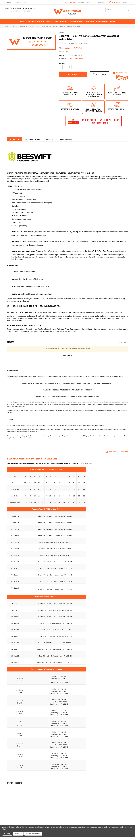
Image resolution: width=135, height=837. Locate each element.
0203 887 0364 (69, 2)
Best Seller (35, 22)
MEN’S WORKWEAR (47, 22)
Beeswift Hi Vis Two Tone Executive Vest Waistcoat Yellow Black (61, 26)
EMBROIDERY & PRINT (77, 22)
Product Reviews (66, 139)
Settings (7, 833)
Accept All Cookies (33, 833)
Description (14, 139)
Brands (112, 22)
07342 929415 (38, 45)
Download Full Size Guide (117, 452)
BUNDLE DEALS (25, 22)
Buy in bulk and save (76, 58)
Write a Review (83, 43)
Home (7, 26)
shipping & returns (33, 139)
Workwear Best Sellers (26, 26)
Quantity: (62, 63)
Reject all (18, 833)
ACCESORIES (90, 22)
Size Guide (49, 139)
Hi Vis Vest (38, 26)
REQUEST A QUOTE (102, 22)
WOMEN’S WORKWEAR (61, 22)
